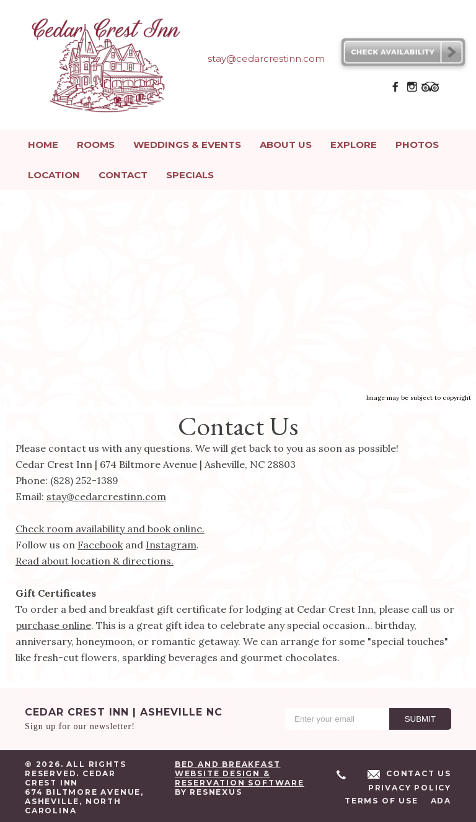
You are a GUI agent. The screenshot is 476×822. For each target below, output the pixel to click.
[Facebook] (395, 90)
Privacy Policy (409, 785)
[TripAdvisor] (430, 90)
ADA (441, 798)
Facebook (100, 542)
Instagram (171, 542)
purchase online (53, 622)
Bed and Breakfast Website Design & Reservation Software (239, 771)
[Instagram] (412, 90)
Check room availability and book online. (110, 526)
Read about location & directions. (94, 558)
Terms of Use (381, 798)
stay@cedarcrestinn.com (106, 494)
